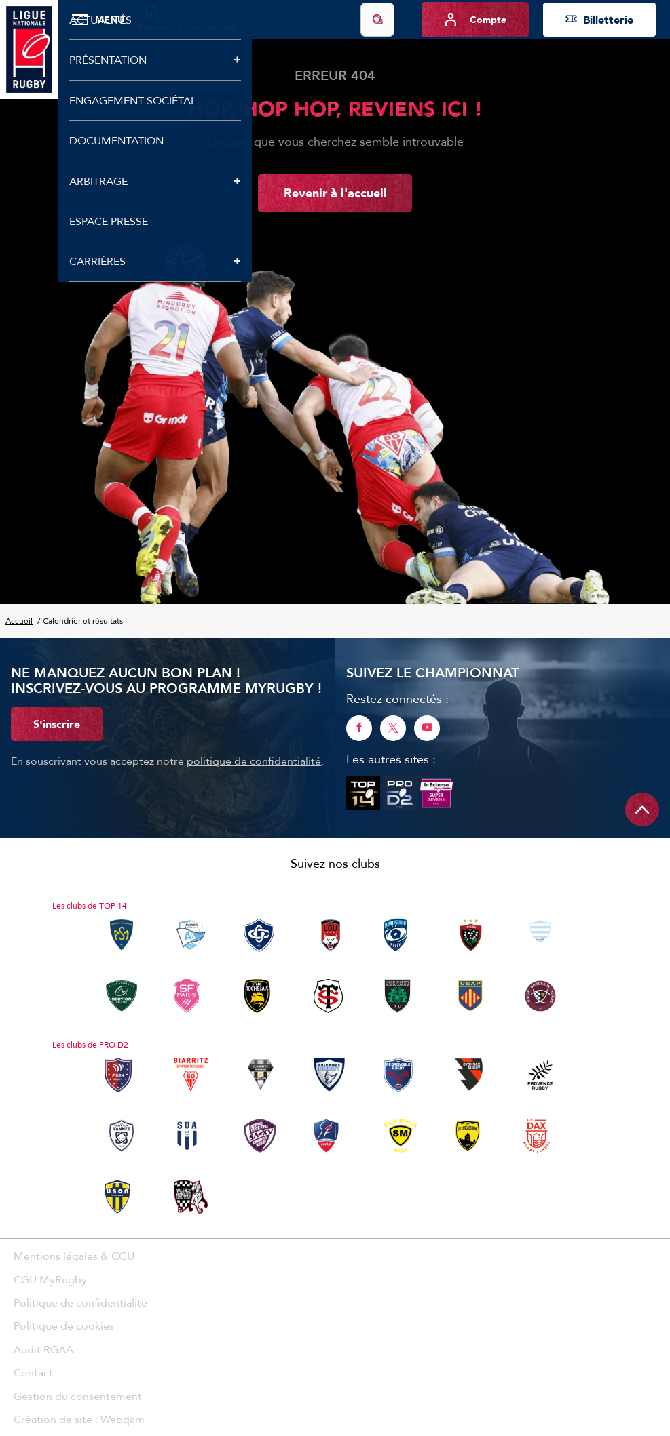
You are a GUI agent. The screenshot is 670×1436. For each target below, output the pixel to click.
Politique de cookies (64, 1325)
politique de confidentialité (254, 761)
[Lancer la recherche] (377, 20)
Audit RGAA (43, 1349)
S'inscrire (56, 724)
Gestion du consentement (78, 1396)
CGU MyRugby (50, 1279)
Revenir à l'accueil (335, 192)
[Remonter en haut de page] (642, 809)
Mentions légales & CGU (74, 1256)
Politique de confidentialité (80, 1302)
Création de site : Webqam (79, 1419)
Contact (33, 1372)
